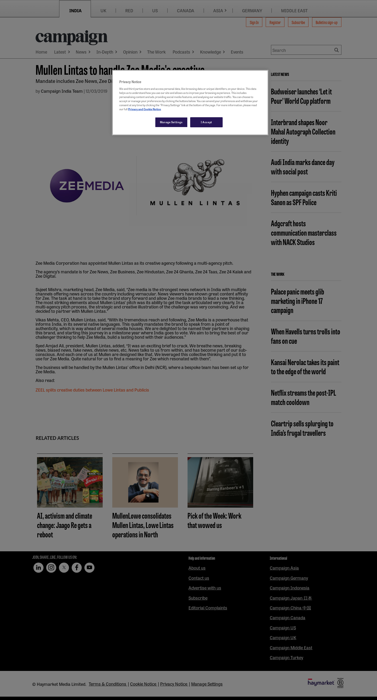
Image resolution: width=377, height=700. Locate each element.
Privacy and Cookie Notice (144, 109)
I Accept (206, 122)
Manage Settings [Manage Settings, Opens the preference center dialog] (171, 122)
